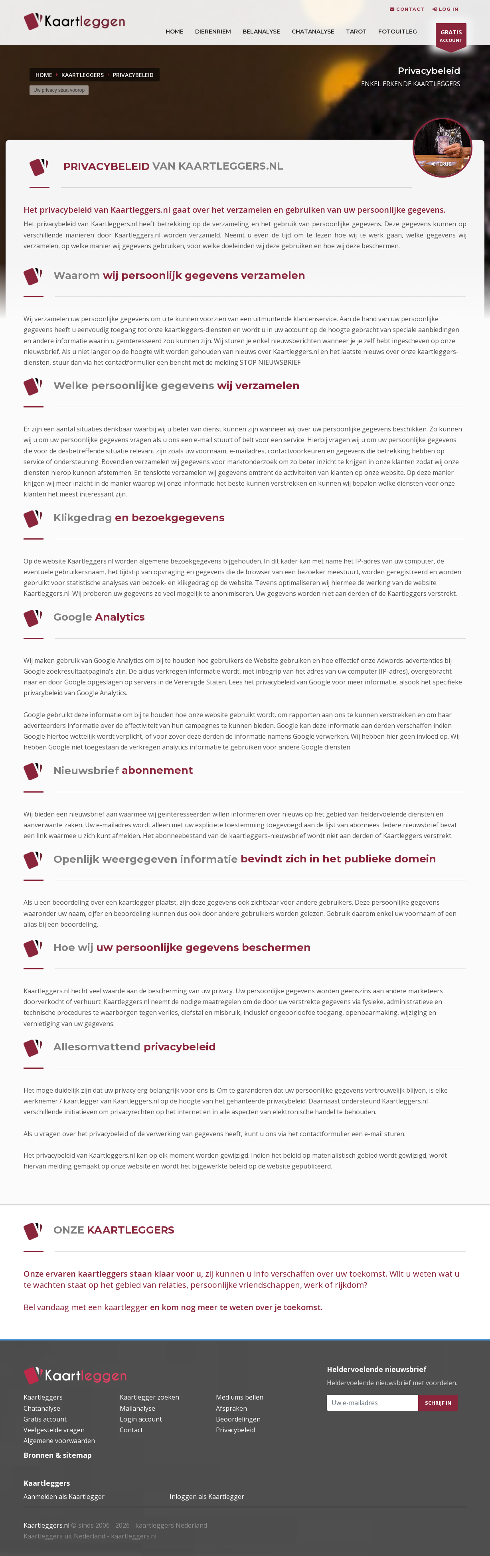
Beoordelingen (238, 1419)
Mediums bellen (239, 1397)
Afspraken (231, 1408)
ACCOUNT (451, 37)
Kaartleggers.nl (46, 1525)
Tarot (356, 31)
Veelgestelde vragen (54, 1430)
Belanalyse (261, 31)
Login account (141, 1419)
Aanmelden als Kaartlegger (64, 1496)
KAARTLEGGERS (82, 75)
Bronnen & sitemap (58, 1455)
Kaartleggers (43, 1397)
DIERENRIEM (213, 31)
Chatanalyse (313, 31)
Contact (131, 1430)
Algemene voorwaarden (59, 1440)
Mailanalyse (137, 1408)
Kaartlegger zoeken (149, 1397)
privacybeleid (133, 75)
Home (44, 75)
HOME (175, 31)
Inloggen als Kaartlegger (207, 1496)
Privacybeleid (235, 1430)
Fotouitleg (397, 31)
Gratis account (45, 1419)
